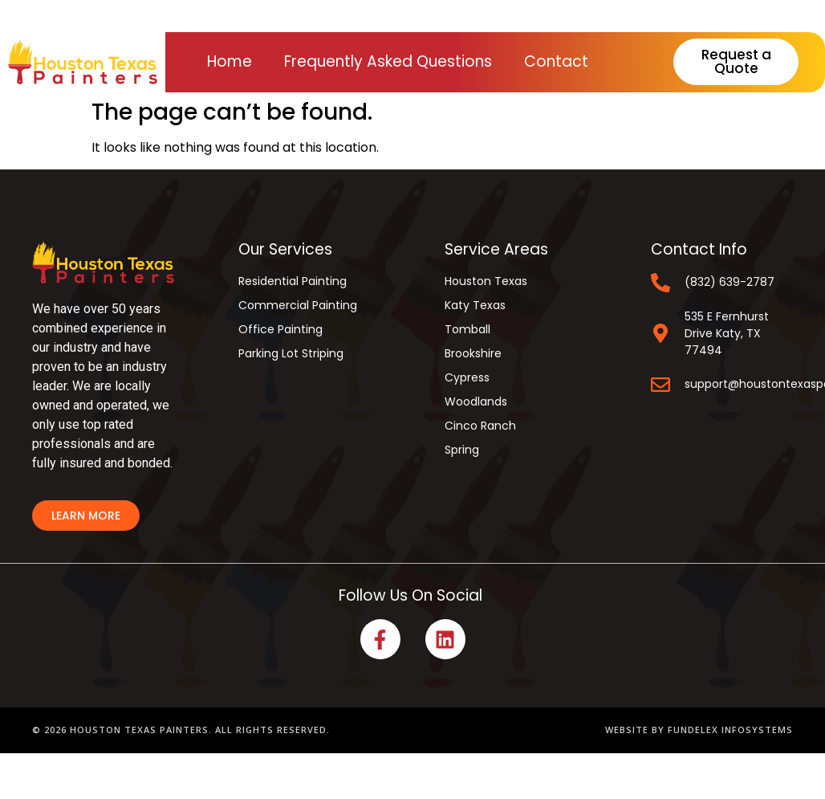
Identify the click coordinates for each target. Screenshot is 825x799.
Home (229, 61)
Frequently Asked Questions (388, 61)
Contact (556, 61)
